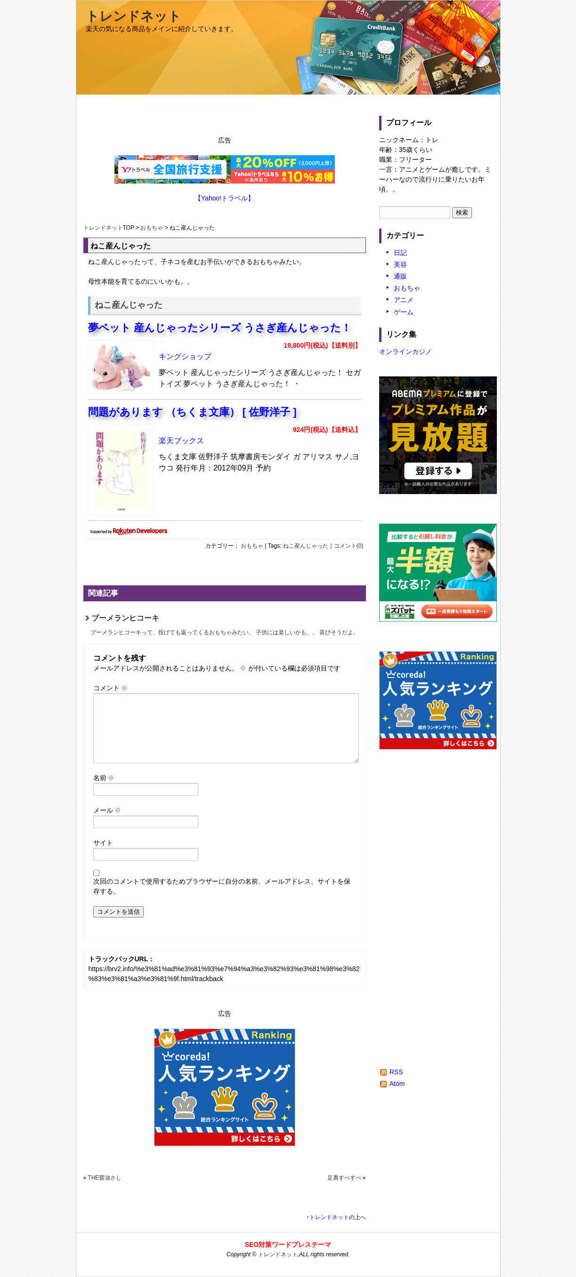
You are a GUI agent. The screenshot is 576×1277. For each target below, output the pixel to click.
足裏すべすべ (344, 1177)
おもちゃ (151, 227)
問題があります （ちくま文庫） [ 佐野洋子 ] (192, 412)
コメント (110, 688)
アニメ (404, 299)
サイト (103, 842)
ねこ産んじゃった (305, 546)
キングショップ (185, 356)
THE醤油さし (105, 1177)
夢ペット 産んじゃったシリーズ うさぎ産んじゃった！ (219, 328)
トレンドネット (133, 16)
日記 (400, 252)
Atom (397, 1083)
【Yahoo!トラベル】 (224, 198)
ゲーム (404, 312)
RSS (396, 1072)
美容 (400, 264)
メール (107, 810)
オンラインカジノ (405, 351)
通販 (400, 276)
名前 (104, 778)
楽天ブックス (181, 441)
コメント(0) (349, 546)
